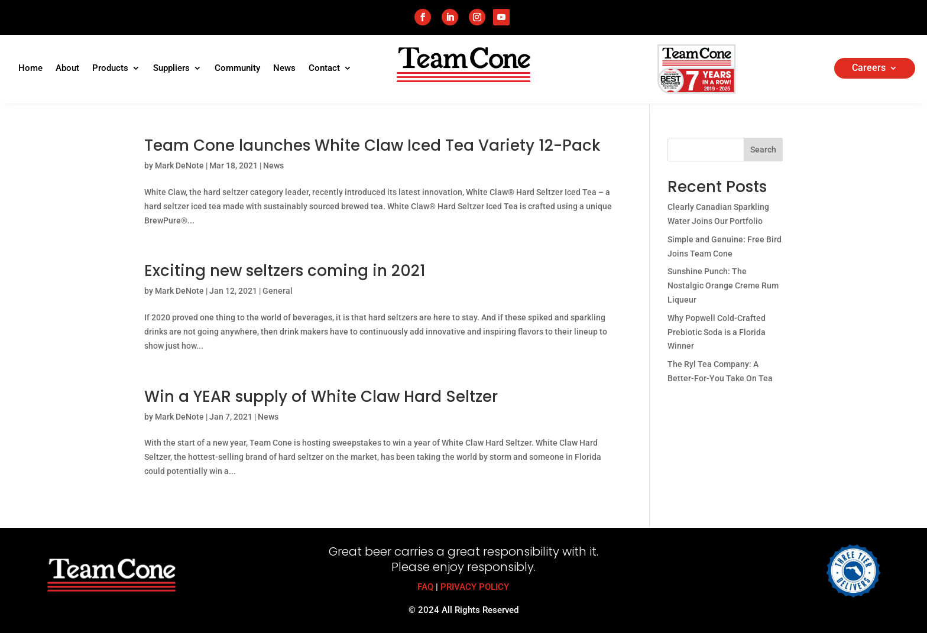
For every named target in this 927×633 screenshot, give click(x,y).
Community (237, 68)
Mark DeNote (179, 165)
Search (763, 149)
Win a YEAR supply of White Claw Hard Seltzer (321, 396)
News (284, 68)
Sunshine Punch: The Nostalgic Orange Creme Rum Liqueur (723, 285)
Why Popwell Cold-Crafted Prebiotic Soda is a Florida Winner (716, 332)
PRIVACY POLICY (474, 587)
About (67, 68)
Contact (324, 68)
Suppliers (171, 68)
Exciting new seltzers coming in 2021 (285, 270)
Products (110, 68)
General (277, 291)
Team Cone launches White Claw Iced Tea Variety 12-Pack (372, 145)
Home (30, 68)
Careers (869, 68)
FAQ (425, 587)
